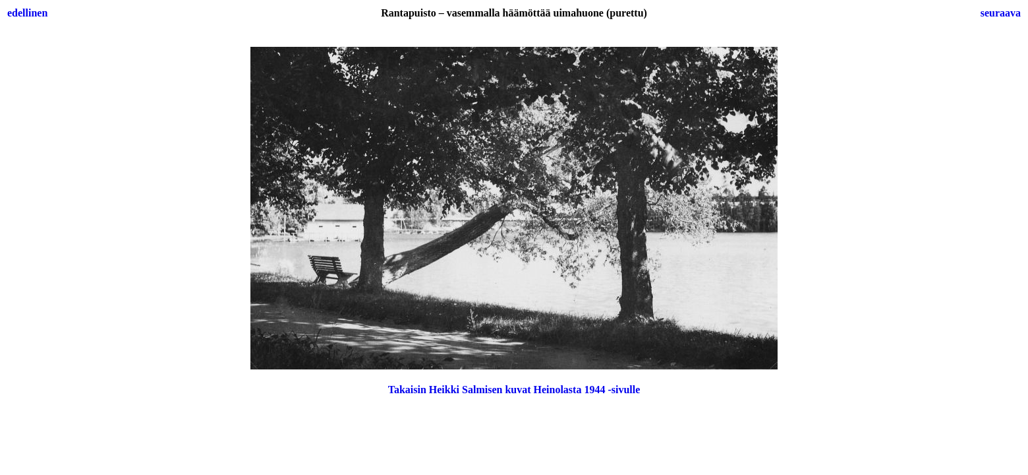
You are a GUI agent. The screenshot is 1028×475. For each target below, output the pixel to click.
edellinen (27, 12)
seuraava (1001, 12)
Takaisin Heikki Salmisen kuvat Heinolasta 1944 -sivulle (514, 389)
